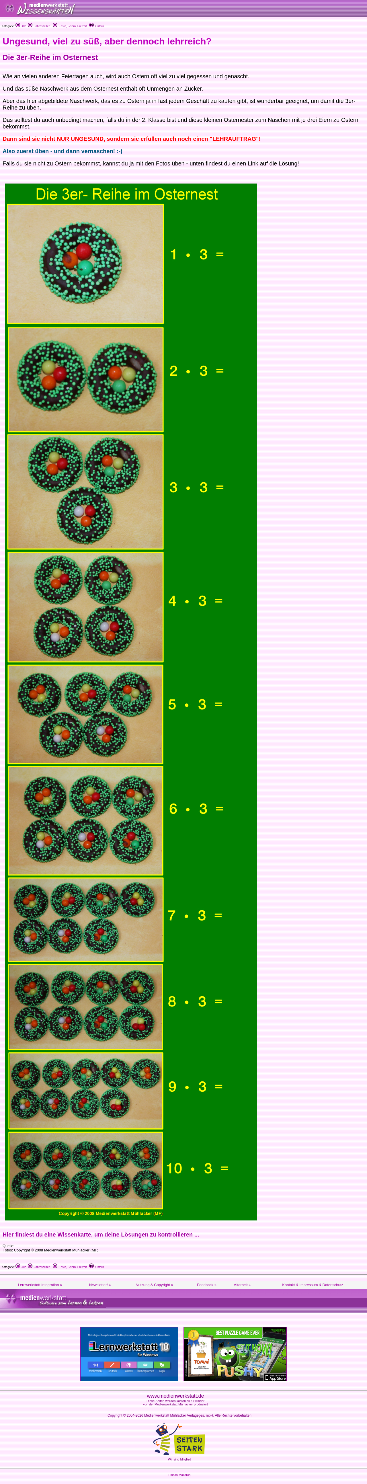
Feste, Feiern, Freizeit (70, 26)
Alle (20, 26)
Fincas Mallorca (179, 1475)
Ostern (96, 26)
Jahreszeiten (39, 26)
